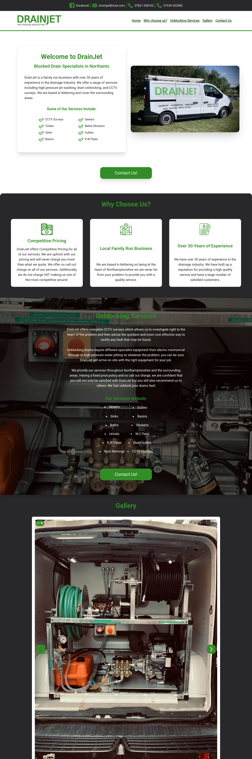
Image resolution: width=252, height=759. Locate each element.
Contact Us (224, 20)
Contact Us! (126, 173)
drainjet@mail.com (112, 5)
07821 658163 (144, 5)
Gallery (208, 20)
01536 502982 (173, 5)
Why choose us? (155, 20)
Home (136, 20)
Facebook (82, 5)
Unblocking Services (185, 20)
